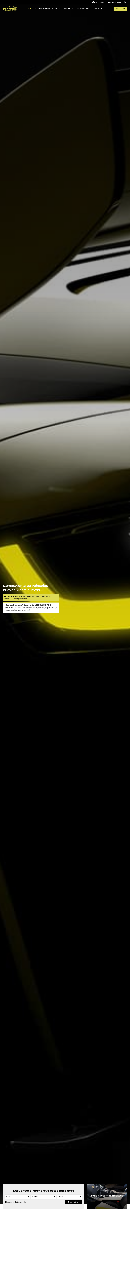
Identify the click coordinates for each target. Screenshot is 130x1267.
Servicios (68, 9)
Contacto (97, 9)
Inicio (29, 9)
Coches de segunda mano (48, 9)
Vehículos (84, 9)
